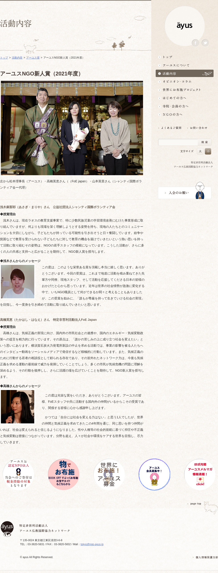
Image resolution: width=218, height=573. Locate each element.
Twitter (205, 43)
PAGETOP (194, 504)
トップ (185, 57)
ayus (184, 26)
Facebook (195, 43)
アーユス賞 (33, 57)
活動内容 (185, 73)
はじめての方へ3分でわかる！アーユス (185, 98)
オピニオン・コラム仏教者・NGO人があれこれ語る (185, 81)
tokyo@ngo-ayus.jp (92, 544)
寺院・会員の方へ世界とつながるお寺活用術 (185, 106)
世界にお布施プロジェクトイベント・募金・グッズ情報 (185, 89)
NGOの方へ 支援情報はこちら (185, 114)
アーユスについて (185, 65)
